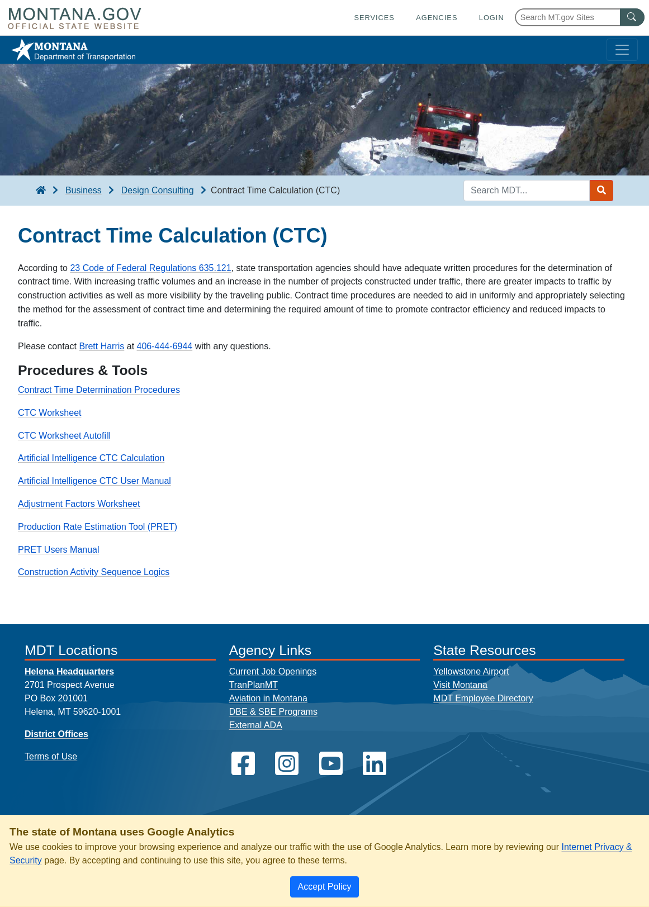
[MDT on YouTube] (331, 763)
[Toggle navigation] (622, 50)
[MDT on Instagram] (287, 763)
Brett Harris (101, 346)
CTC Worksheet (50, 412)
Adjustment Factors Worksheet (79, 504)
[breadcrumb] (41, 190)
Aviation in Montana (268, 698)
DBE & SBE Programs (273, 711)
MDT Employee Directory (483, 698)
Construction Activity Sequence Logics (93, 572)
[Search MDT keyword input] (526, 190)
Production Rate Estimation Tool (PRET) (97, 526)
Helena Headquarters (69, 671)
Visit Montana (460, 685)
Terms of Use (51, 756)
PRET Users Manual (59, 549)
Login (491, 17)
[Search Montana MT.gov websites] (580, 17)
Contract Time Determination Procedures (99, 390)
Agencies (436, 17)
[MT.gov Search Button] (632, 17)
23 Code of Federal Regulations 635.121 (150, 268)
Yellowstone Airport (471, 671)
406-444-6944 (165, 346)
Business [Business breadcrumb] (83, 190)
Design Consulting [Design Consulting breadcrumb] (157, 190)
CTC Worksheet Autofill (64, 435)
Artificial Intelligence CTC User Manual (94, 481)
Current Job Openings (273, 671)
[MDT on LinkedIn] (374, 763)
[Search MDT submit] (601, 190)
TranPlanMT (253, 685)
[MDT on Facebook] (243, 763)
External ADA (255, 725)
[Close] (324, 886)
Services (374, 17)
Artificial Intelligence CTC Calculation (91, 458)
